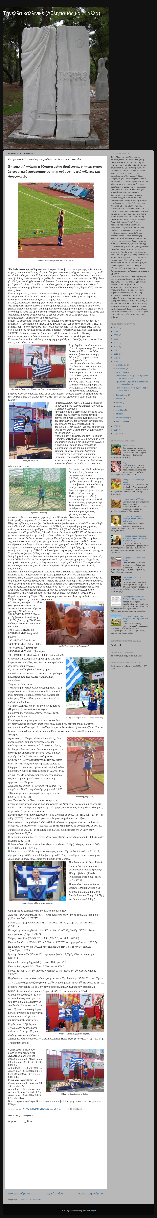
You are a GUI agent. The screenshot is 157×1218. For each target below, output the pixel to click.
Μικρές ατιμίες (129, 445)
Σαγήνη (126, 462)
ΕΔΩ (140, 656)
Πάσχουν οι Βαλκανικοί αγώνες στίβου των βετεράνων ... (132, 389)
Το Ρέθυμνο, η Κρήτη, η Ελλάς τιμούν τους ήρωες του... (132, 377)
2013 (116, 434)
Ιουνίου (119, 402)
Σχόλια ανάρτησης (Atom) (31, 1199)
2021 (116, 343)
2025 (116, 327)
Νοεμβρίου (121, 369)
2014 (116, 430)
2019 (116, 350)
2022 (116, 339)
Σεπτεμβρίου (122, 395)
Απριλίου (120, 410)
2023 (116, 335)
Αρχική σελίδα (54, 1193)
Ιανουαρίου (121, 421)
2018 (116, 354)
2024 (116, 331)
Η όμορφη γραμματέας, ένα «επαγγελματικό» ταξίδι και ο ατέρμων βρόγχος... (135, 538)
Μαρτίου (120, 414)
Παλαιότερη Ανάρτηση (91, 1193)
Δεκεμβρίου (121, 365)
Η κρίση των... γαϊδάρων (133, 499)
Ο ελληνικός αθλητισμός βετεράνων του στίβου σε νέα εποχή (135, 618)
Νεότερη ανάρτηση (19, 1193)
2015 (116, 426)
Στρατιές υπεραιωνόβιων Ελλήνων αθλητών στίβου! (134, 598)
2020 (116, 346)
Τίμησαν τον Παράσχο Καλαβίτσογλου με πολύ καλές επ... (132, 383)
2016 (116, 361)
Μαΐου (119, 406)
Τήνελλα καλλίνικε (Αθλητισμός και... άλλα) (51, 13)
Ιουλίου (119, 399)
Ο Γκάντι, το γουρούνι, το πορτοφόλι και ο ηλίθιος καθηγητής (133, 518)
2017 (116, 358)
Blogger (92, 1211)
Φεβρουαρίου (122, 418)
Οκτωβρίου (121, 372)
